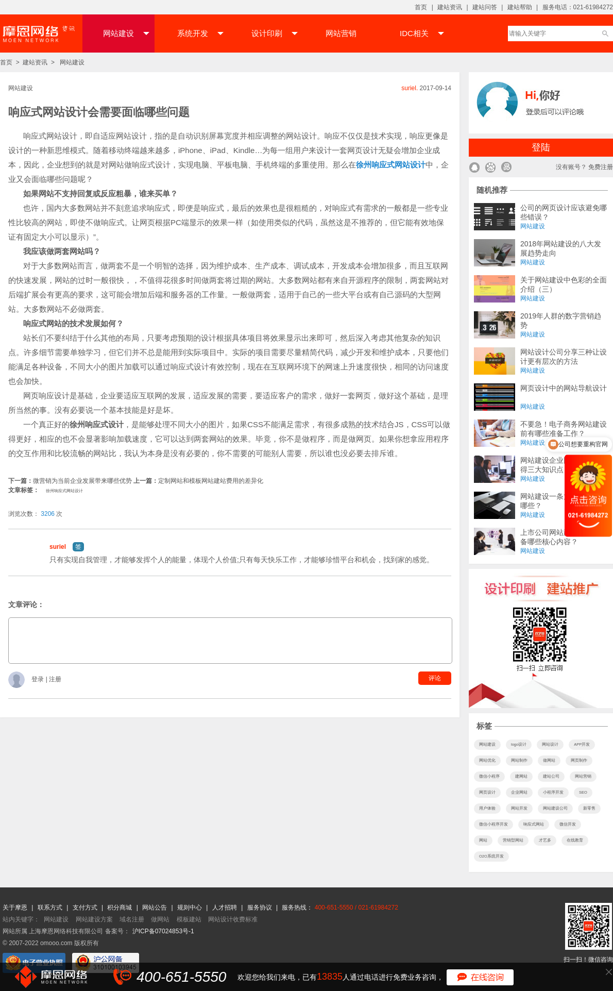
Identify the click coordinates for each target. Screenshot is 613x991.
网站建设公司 (555, 808)
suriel (57, 546)
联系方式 (51, 907)
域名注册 (132, 919)
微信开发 (567, 824)
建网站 (521, 776)
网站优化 (487, 760)
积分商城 (119, 907)
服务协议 (260, 907)
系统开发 (200, 33)
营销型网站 (513, 840)
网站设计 (550, 744)
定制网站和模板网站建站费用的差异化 (210, 480)
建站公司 (551, 776)
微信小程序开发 (493, 824)
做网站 (549, 760)
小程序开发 (553, 792)
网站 (483, 840)
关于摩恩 (16, 907)
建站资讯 (449, 7)
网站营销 (341, 33)
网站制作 (519, 760)
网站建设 (126, 33)
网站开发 (519, 808)
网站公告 (155, 907)
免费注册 (600, 167)
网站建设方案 (94, 919)
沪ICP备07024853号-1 (163, 931)
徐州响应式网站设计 (64, 491)
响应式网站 (533, 824)
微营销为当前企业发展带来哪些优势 (82, 480)
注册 (55, 679)
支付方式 (86, 907)
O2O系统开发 (491, 856)
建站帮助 (519, 7)
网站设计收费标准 (233, 919)
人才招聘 (225, 907)
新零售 (589, 808)
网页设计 (487, 792)
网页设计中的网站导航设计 (563, 388)
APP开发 (582, 744)
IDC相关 (422, 33)
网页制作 (579, 760)
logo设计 (518, 744)
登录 (38, 679)
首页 (421, 7)
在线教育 (575, 840)
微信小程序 (489, 776)
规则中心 (190, 907)
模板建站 (189, 919)
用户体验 (487, 808)
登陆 (541, 147)
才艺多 (545, 840)
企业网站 (519, 792)
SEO (583, 792)
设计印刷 (274, 33)
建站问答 (484, 7)
